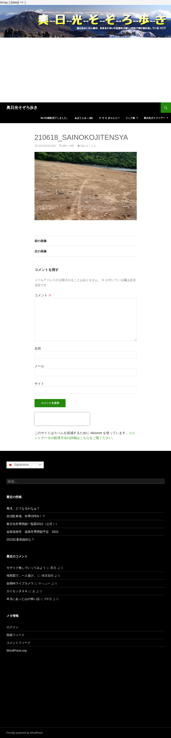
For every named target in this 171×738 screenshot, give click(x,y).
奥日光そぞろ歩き (22, 107)
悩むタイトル (88, 145)
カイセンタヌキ (17, 591)
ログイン (12, 627)
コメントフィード (18, 642)
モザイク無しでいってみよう (26, 567)
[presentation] (62, 418)
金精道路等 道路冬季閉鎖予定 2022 (32, 531)
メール (39, 366)
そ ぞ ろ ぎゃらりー (109, 118)
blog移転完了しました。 (55, 118)
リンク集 (130, 118)
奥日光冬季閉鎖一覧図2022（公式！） (32, 524)
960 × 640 (68, 145)
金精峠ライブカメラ (20, 583)
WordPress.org (16, 650)
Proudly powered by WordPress (24, 732)
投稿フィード (15, 635)
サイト (39, 383)
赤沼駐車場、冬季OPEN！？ (25, 516)
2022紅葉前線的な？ (20, 539)
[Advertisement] (85, 70)
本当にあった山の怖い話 (23, 599)
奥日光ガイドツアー (154, 118)
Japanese (18, 465)
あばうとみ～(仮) (84, 118)
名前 (38, 348)
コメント (43, 295)
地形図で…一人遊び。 (21, 575)
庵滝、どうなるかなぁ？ (23, 508)
